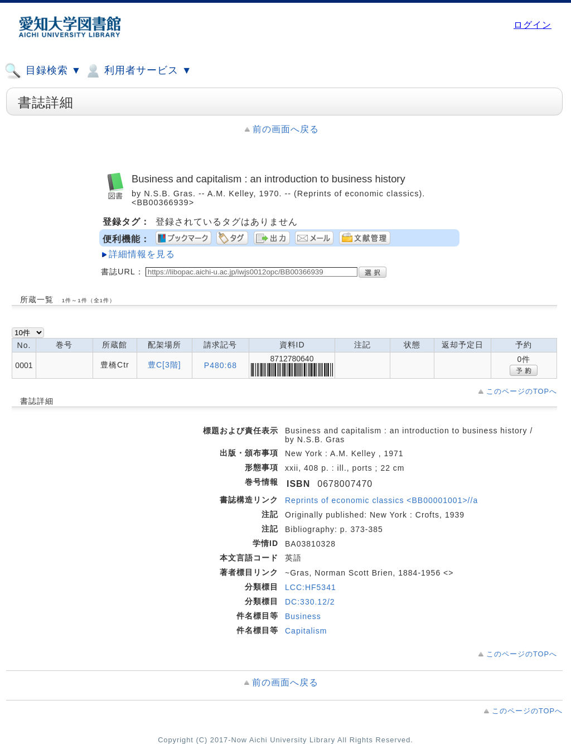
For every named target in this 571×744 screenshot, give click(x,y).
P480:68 (220, 365)
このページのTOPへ (521, 391)
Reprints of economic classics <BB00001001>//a (381, 500)
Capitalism (306, 630)
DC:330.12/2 (310, 601)
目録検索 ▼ (42, 70)
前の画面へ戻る (286, 129)
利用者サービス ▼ (138, 70)
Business (303, 616)
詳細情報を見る (142, 254)
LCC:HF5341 (310, 587)
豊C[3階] (164, 364)
